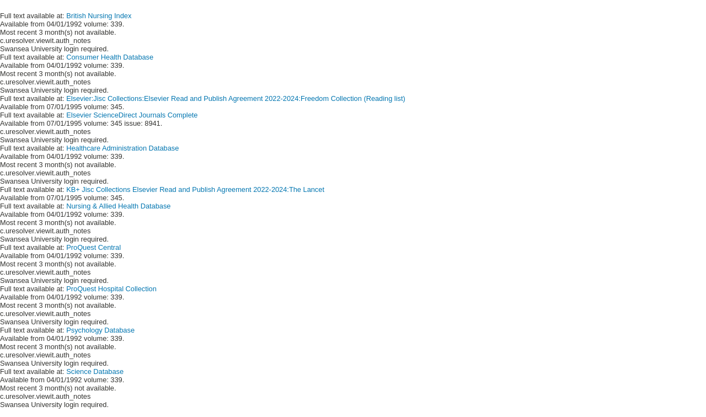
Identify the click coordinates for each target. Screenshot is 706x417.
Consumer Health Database (109, 57)
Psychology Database (100, 330)
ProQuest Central (93, 247)
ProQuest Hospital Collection (111, 289)
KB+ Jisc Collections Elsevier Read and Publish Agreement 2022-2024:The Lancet (195, 189)
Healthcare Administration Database (122, 148)
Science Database (95, 371)
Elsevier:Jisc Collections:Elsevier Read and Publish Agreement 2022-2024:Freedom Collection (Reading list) (235, 98)
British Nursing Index (98, 16)
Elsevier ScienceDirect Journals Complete (131, 115)
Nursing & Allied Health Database (118, 206)
